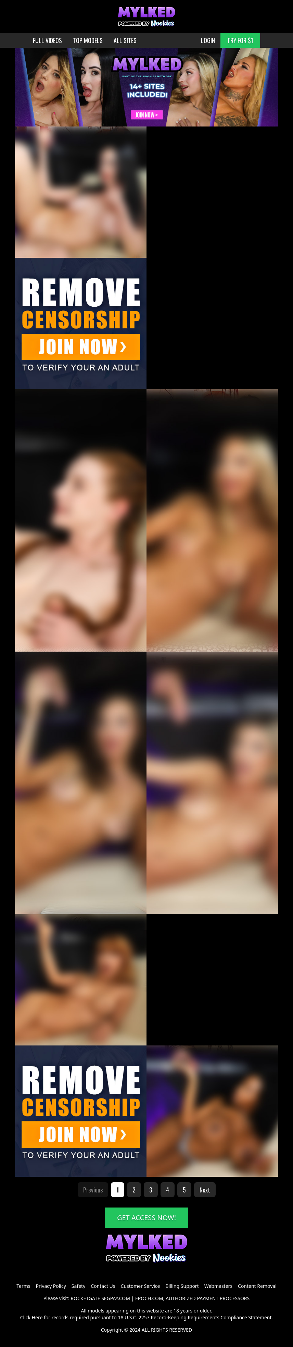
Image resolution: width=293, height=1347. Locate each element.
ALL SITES (125, 40)
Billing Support (182, 1286)
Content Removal (257, 1286)
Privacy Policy (51, 1286)
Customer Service (140, 1286)
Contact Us (103, 1286)
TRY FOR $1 (240, 40)
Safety (78, 1286)
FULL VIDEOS (47, 40)
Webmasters (218, 1286)
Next (205, 1189)
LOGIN (208, 40)
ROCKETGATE (85, 1298)
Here (37, 1317)
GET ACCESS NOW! (146, 1217)
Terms (23, 1286)
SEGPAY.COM (115, 1298)
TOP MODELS (88, 40)
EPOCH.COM (149, 1298)
